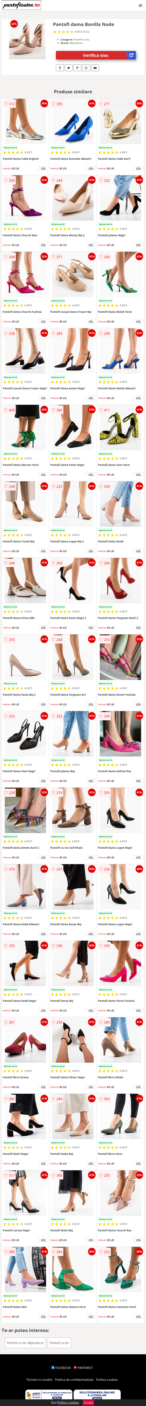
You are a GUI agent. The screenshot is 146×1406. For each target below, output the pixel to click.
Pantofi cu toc (59, 1343)
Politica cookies (107, 1380)
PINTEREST (83, 1368)
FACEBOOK (61, 1368)
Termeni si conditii (39, 1380)
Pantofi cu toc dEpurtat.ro (25, 1343)
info (43, 168)
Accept (88, 1402)
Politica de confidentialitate (74, 1380)
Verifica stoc (109, 55)
